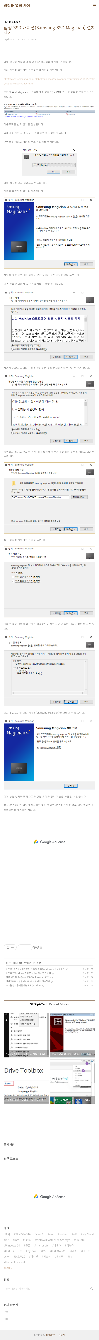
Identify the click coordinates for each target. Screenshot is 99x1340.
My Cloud (88, 1234)
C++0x (86, 1251)
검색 (91, 1288)
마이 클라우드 (58, 1251)
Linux (28, 1240)
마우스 (57, 1245)
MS (44, 1251)
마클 (74, 1251)
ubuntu (80, 1240)
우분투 (59, 1256)
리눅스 (70, 1245)
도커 (7, 1234)
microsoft (42, 1245)
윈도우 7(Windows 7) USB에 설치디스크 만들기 (28, 973)
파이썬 (34, 1256)
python (32, 1251)
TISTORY (50, 1334)
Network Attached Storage (53, 1240)
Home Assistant (15, 1262)
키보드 (47, 1256)
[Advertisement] (49, 842)
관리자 (62, 1334)
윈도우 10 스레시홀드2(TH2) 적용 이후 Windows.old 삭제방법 (35, 969)
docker (63, 1234)
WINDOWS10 (23, 1234)
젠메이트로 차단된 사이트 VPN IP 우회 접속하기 (28, 981)
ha (70, 1256)
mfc (16, 1240)
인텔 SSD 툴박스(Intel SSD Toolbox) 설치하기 (27, 977)
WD (75, 1234)
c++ (7, 1256)
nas (51, 1234)
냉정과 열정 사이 (17, 5)
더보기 (7, 1268)
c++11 (39, 1234)
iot (7, 1240)
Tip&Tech (17, 962)
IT (7, 962)
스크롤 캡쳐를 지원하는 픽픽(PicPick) (23, 985)
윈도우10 (20, 1256)
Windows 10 (12, 1245)
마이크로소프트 (13, 1251)
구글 (27, 1245)
